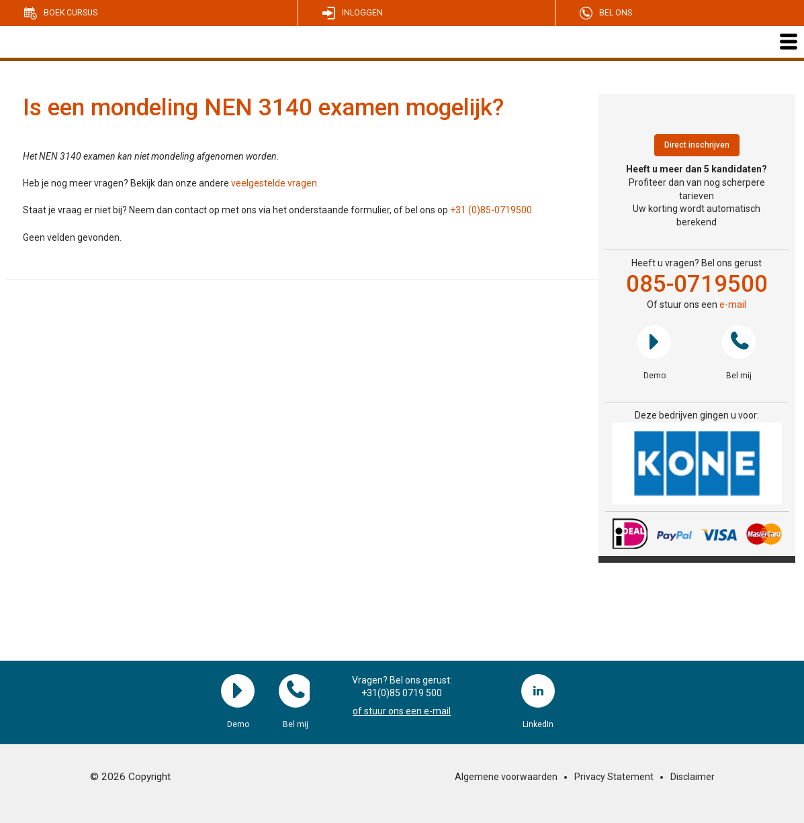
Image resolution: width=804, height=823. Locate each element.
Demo (654, 342)
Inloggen (362, 12)
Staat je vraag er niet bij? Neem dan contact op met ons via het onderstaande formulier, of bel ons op (236, 210)
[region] (697, 464)
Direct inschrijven (696, 145)
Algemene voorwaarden (506, 776)
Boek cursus (70, 12)
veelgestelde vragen (274, 183)
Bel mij (739, 342)
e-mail (732, 304)
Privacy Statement (614, 776)
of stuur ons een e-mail (402, 711)
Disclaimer (692, 776)
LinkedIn (538, 691)
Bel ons (615, 12)
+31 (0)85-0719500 (491, 210)
